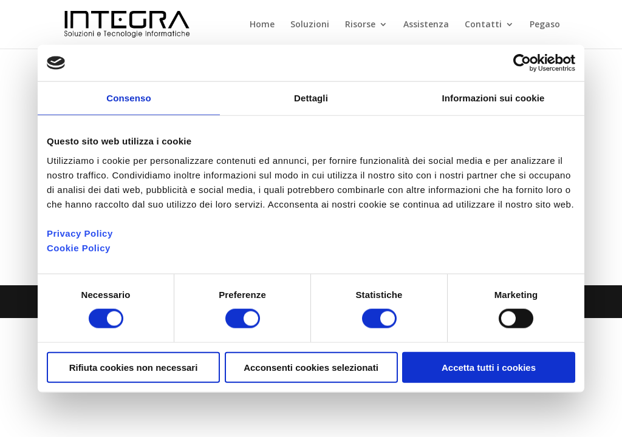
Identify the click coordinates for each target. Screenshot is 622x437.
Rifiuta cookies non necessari (133, 367)
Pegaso (545, 25)
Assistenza (426, 25)
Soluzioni (309, 25)
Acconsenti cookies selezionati (311, 367)
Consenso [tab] (128, 98)
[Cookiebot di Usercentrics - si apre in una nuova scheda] (522, 63)
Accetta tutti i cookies (489, 367)
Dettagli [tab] (311, 98)
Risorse (360, 25)
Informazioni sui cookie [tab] (493, 98)
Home (262, 25)
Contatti (483, 25)
